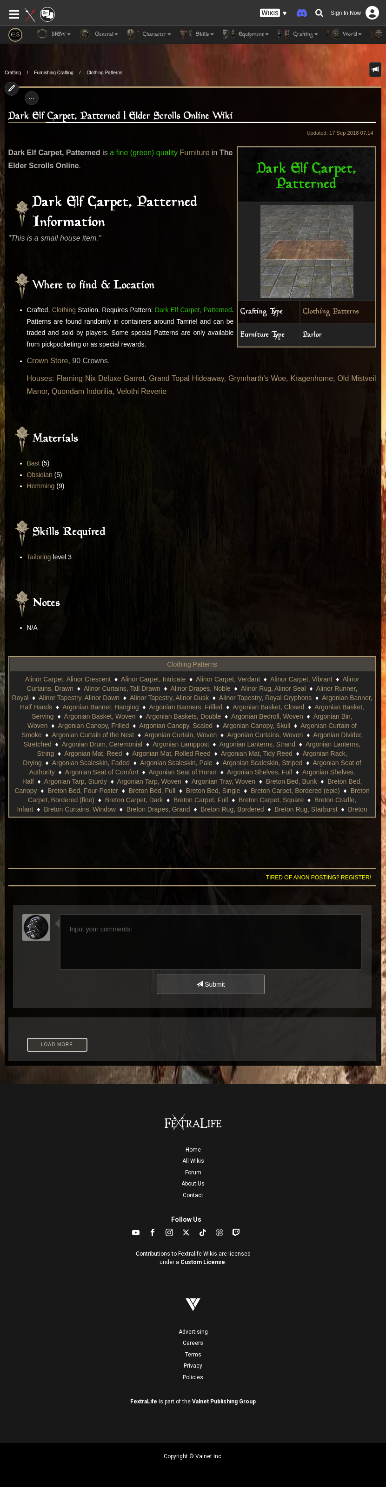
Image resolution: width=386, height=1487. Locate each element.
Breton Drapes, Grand (158, 809)
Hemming (41, 486)
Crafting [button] (298, 34)
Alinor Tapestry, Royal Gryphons (265, 697)
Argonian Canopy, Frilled (93, 725)
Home (193, 1149)
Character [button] (149, 34)
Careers (193, 1343)
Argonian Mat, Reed (93, 753)
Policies (193, 1377)
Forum (193, 1172)
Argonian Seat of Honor (183, 772)
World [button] (344, 34)
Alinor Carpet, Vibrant (301, 679)
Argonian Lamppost (181, 744)
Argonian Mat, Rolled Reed (172, 753)
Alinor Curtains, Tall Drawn (122, 688)
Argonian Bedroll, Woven (267, 716)
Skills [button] (197, 34)
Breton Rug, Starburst (305, 809)
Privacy (193, 1366)
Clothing (64, 310)
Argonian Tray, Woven (223, 781)
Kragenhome (311, 378)
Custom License (202, 1262)
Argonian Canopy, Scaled (176, 725)
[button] (273, 13)
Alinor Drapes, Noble (201, 688)
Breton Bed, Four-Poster (82, 790)
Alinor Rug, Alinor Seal (273, 688)
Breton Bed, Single (213, 790)
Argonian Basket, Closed (268, 707)
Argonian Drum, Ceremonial (102, 744)
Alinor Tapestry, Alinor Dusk (169, 697)
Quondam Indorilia (82, 391)
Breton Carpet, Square (271, 800)
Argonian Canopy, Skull (256, 725)
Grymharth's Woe (257, 378)
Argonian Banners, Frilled (185, 707)
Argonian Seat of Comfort (102, 772)
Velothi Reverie (142, 391)
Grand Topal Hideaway (186, 378)
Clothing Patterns (104, 72)
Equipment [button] (246, 34)
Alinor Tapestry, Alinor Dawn (79, 697)
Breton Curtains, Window (80, 809)
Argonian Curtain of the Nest (93, 735)
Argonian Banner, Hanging (100, 707)
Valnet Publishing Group (224, 1401)
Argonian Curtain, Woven (180, 735)
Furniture (195, 153)
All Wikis (193, 1161)
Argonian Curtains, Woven (265, 735)
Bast (33, 463)
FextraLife (143, 1401)
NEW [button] (53, 34)
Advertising (193, 1332)
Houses (39, 378)
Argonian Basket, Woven (100, 716)
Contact (193, 1195)
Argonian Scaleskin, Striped (263, 762)
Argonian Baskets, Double (183, 716)
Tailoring (39, 557)
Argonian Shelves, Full (259, 772)
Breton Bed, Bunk (291, 781)
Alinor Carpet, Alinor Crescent (68, 679)
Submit (210, 984)
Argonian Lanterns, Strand (257, 744)
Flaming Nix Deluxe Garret (100, 378)
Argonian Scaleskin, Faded (91, 762)
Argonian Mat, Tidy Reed (257, 753)
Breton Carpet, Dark (134, 800)
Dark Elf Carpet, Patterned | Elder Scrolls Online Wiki (120, 116)
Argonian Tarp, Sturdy (75, 781)
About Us (193, 1183)
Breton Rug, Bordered (232, 809)
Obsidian (40, 474)
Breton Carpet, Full (200, 800)
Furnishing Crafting (53, 72)
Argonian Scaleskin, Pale (176, 762)
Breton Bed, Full (152, 790)
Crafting (13, 72)
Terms (193, 1354)
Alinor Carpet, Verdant (228, 679)
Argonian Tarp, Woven (149, 781)
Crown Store (47, 361)
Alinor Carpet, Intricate (153, 679)
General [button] (99, 34)
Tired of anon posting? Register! (318, 877)
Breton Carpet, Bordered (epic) (295, 790)
